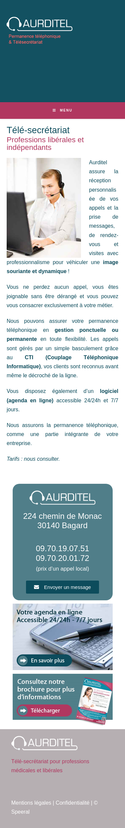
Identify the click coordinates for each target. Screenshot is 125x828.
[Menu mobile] (62, 110)
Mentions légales (31, 803)
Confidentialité (72, 803)
